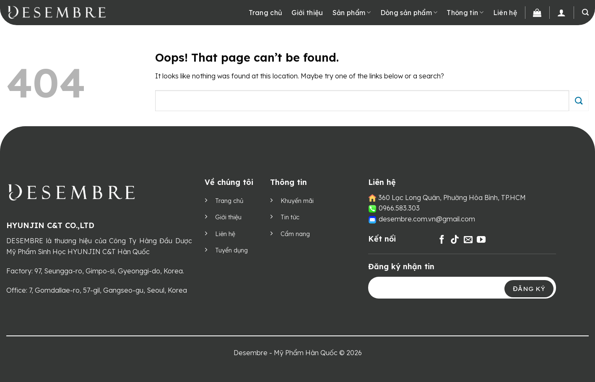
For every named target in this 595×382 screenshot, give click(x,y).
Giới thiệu (307, 12)
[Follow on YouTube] (481, 240)
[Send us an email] (468, 240)
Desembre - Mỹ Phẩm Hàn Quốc (286, 352)
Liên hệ (505, 12)
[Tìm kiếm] (585, 12)
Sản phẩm (352, 12)
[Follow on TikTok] (454, 240)
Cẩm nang (295, 234)
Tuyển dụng (231, 250)
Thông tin (465, 12)
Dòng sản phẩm (409, 12)
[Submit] (579, 101)
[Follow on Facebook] (441, 240)
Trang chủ (266, 12)
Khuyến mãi (297, 201)
